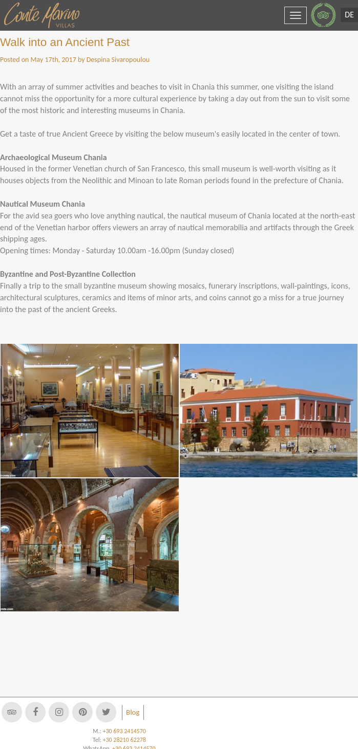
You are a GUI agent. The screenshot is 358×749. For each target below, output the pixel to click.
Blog (133, 712)
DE (349, 14)
